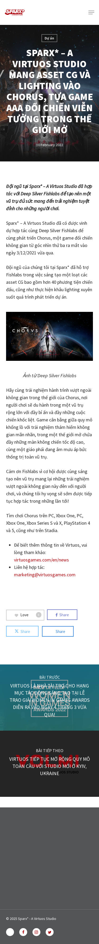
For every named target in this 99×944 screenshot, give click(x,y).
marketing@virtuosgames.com (45, 575)
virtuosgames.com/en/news (41, 560)
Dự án (49, 38)
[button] (91, 12)
